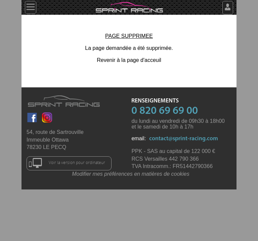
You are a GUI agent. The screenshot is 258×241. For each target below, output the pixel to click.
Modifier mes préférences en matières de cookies (130, 174)
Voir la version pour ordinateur (67, 163)
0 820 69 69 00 (164, 111)
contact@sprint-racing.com (183, 139)
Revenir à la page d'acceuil (129, 60)
